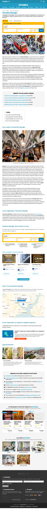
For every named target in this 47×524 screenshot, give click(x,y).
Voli (41, 7)
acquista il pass (28, 387)
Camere (37, 29)
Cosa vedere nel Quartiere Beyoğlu (13, 114)
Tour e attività (11, 7)
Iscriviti (6, 485)
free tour (30, 389)
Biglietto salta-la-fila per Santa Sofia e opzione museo (16, 102)
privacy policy (9, 483)
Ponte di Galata (38, 214)
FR (26, 500)
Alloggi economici (23, 447)
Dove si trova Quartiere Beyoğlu (12, 120)
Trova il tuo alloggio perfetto (12, 378)
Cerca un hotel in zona (21, 300)
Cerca (41, 30)
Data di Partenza (20, 29)
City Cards (18, 7)
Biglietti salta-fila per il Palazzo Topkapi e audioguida (16, 104)
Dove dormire (30, 7)
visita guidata (23, 389)
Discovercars (8, 393)
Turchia (6, 1)
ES (26, 498)
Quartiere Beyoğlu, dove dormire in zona (14, 118)
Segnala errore (22, 511)
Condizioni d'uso (29, 511)
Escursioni (24, 7)
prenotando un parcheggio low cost (32, 395)
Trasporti (36, 7)
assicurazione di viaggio (20, 397)
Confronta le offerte (10, 375)
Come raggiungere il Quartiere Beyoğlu (14, 116)
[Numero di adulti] (33, 31)
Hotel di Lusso (23, 460)
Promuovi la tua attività (14, 511)
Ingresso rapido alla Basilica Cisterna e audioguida (16, 100)
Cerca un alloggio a (7, 234)
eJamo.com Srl (23, 509)
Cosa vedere (4, 7)
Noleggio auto (18, 20)
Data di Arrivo (6, 29)
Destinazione (6, 25)
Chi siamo (29, 489)
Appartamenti (38, 447)
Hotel (8, 447)
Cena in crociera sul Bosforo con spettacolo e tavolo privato (18, 97)
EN (26, 496)
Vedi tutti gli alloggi (24, 279)
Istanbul (23, 5)
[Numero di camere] (37, 31)
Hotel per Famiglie (8, 460)
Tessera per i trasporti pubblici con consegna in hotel (16, 95)
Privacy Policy (34, 511)
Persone (33, 29)
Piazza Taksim (26, 88)
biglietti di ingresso (14, 385)
